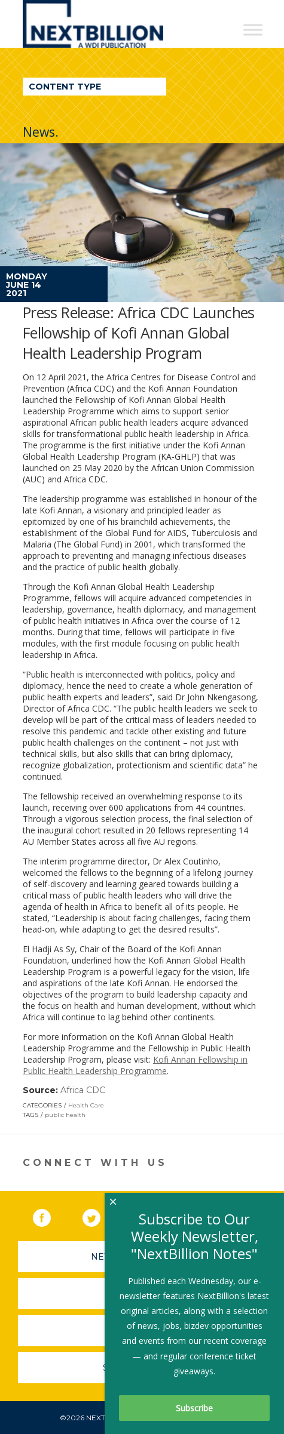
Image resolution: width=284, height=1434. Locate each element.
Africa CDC (82, 1090)
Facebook (50, 1215)
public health (65, 1115)
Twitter (99, 1215)
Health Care (86, 1105)
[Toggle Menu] (252, 29)
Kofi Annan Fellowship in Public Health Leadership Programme (135, 1065)
